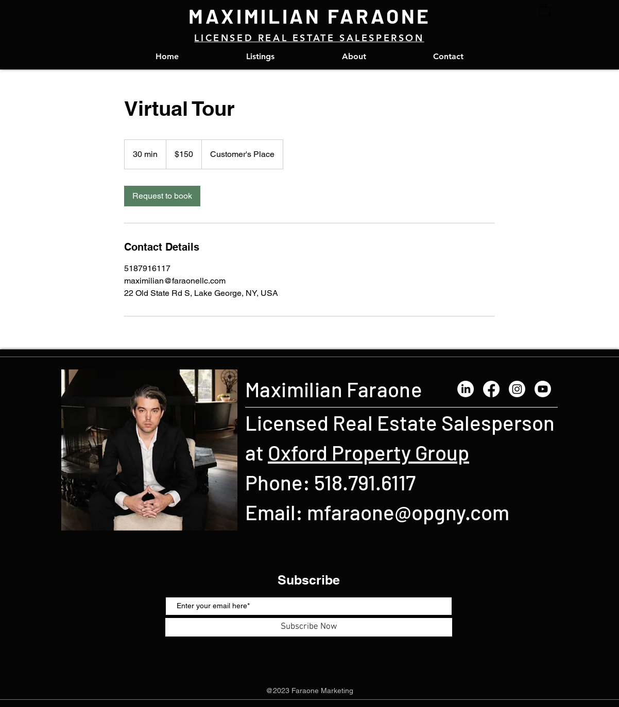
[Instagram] (517, 389)
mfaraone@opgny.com (408, 512)
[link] (162, 196)
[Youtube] (543, 389)
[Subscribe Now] (308, 627)
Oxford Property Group (368, 452)
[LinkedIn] (465, 389)
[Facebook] (491, 389)
